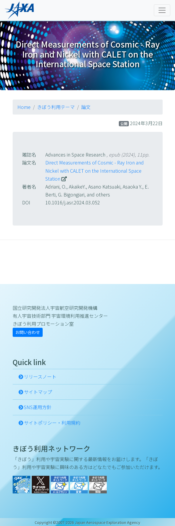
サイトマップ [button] (38, 391)
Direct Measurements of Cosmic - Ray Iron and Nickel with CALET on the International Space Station (94, 170)
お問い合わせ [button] (27, 332)
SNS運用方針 (37, 407)
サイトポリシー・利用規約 (52, 422)
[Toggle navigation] (162, 10)
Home (24, 106)
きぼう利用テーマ (56, 106)
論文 (86, 106)
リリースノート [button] (40, 376)
